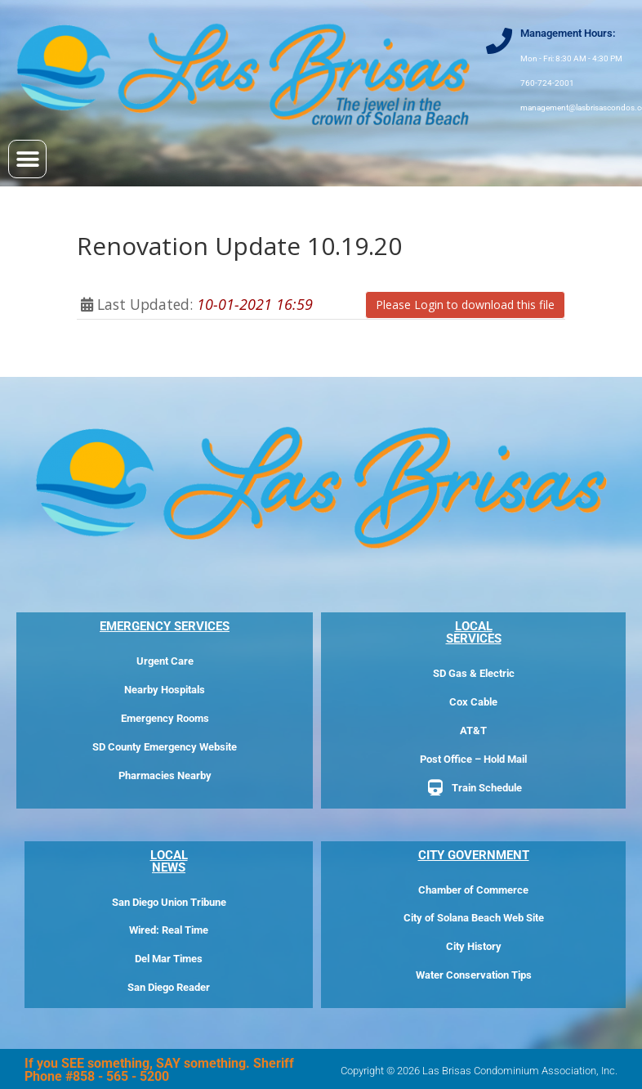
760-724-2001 (547, 82)
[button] (27, 159)
